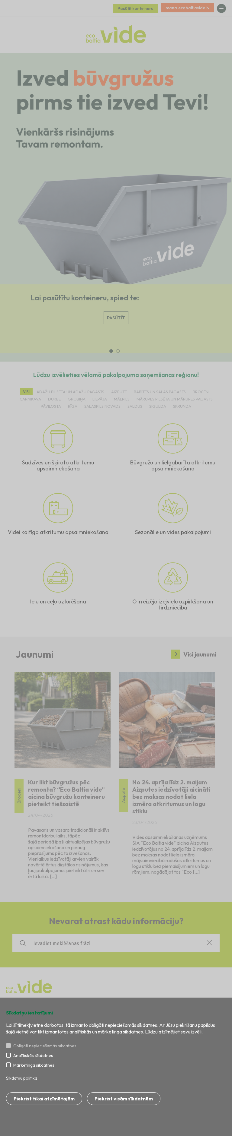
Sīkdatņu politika (21, 1078)
